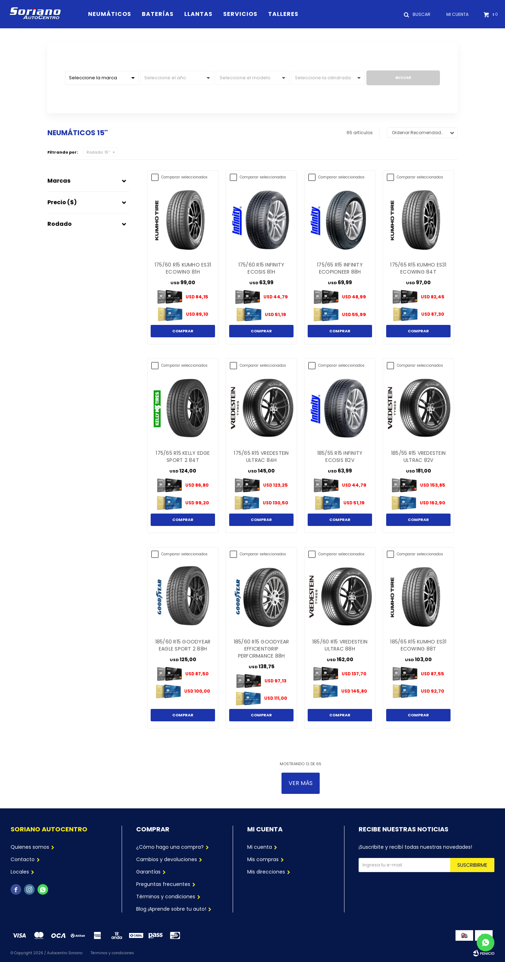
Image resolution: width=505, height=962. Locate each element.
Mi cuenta (259, 847)
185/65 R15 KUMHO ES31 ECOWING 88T (418, 645)
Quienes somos (30, 847)
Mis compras (263, 859)
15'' (98, 152)
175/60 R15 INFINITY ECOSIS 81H (261, 268)
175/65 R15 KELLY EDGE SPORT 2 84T (183, 456)
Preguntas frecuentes (163, 884)
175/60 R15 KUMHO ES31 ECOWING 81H (183, 268)
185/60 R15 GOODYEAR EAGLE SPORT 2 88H (183, 645)
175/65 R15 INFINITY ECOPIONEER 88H (340, 268)
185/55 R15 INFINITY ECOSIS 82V (340, 456)
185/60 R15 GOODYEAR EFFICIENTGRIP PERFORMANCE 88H (261, 648)
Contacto (23, 859)
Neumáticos (109, 14)
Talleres (283, 14)
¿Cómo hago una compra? (170, 847)
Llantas (198, 14)
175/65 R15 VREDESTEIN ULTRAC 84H (261, 456)
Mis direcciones (266, 871)
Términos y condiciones (165, 896)
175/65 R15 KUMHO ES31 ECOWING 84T (418, 268)
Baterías (158, 14)
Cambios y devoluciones (166, 859)
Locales (20, 871)
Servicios (240, 14)
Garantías (148, 871)
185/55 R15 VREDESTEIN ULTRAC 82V (418, 456)
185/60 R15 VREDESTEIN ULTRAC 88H (339, 645)
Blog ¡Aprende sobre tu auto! (171, 908)
